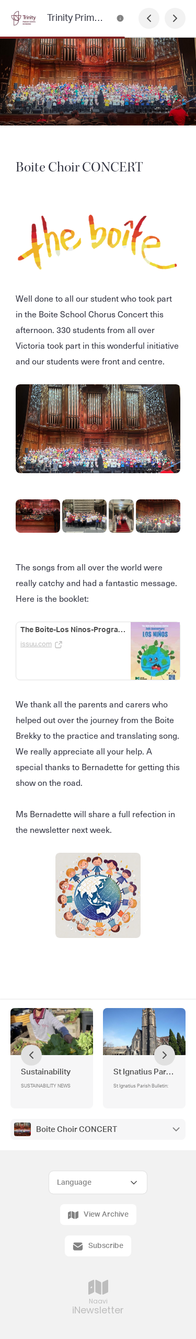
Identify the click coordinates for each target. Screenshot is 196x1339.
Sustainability (46, 1072)
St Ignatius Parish (144, 1072)
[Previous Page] (149, 18)
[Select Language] (98, 1182)
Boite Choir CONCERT (76, 1130)
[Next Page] (175, 18)
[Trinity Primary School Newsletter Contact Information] (120, 18)
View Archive (98, 1215)
